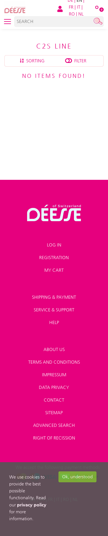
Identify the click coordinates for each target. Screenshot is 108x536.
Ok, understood (77, 476)
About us (54, 349)
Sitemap (54, 412)
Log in (54, 245)
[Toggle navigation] (7, 21)
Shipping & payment (54, 297)
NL (81, 14)
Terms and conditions (54, 362)
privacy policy (31, 505)
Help (54, 322)
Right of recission (54, 438)
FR (71, 7)
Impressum (54, 374)
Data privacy (54, 387)
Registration (54, 257)
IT (78, 7)
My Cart (54, 270)
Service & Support (54, 310)
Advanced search (54, 425)
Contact (54, 400)
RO (72, 14)
